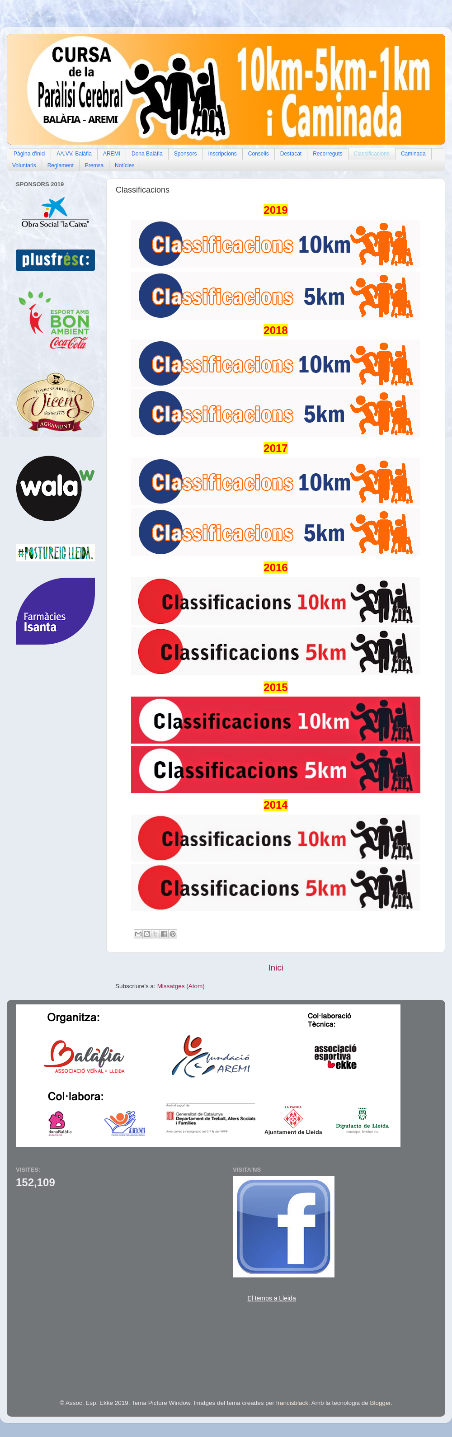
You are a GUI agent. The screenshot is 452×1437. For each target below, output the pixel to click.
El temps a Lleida (271, 1298)
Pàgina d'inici (29, 154)
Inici (275, 967)
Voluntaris (24, 165)
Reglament (60, 165)
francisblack (292, 1402)
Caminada (413, 154)
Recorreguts (327, 154)
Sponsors (185, 154)
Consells (258, 154)
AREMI (111, 154)
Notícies (124, 165)
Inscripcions (222, 154)
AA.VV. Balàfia (74, 154)
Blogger (380, 1402)
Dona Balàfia (147, 154)
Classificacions (372, 154)
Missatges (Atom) (181, 986)
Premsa (94, 165)
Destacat (290, 154)
